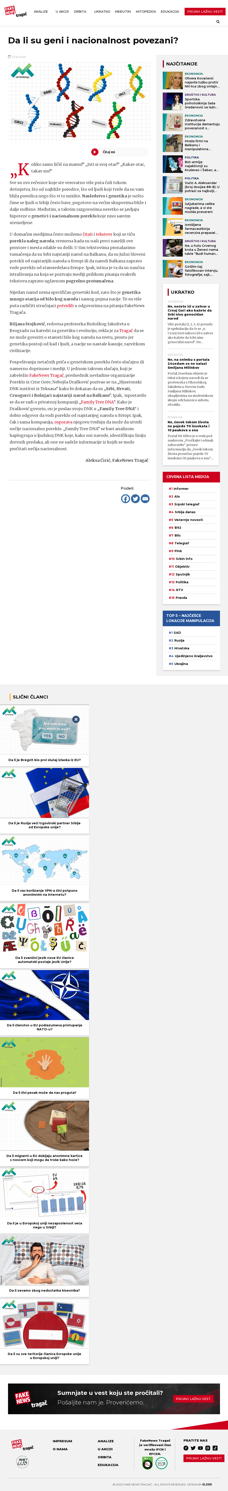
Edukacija (170, 12)
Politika (182, 582)
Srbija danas (185, 512)
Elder (207, 1484)
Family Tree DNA (97, 402)
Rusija (179, 640)
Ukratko (102, 12)
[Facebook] (125, 498)
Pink (178, 551)
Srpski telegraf (187, 504)
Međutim (123, 12)
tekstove (105, 234)
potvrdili (65, 305)
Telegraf (182, 543)
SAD (177, 633)
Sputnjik (183, 574)
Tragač (126, 330)
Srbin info (184, 559)
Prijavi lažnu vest (193, 1399)
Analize (41, 12)
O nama (60, 1449)
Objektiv (182, 567)
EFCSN (154, 1454)
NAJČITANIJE (181, 64)
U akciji (62, 12)
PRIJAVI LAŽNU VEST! (205, 12)
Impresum (62, 1441)
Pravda (181, 598)
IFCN (160, 1449)
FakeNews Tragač (46, 375)
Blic (178, 535)
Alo (177, 496)
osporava (63, 422)
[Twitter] (135, 498)
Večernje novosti (188, 520)
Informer (181, 489)
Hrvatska (181, 648)
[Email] (145, 498)
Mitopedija (146, 12)
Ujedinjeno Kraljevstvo (194, 656)
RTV (179, 590)
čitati (88, 234)
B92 (178, 528)
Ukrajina (181, 664)
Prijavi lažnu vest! (204, 1458)
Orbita (80, 12)
